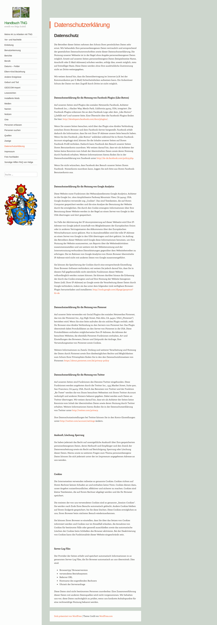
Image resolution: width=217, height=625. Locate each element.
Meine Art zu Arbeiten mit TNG (18, 34)
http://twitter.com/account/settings (77, 420)
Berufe (7, 61)
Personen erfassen (13, 125)
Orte (6, 119)
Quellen (8, 135)
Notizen (7, 114)
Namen (7, 109)
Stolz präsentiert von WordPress (68, 616)
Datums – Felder (12, 66)
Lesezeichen (10, 93)
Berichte (8, 55)
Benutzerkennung (12, 50)
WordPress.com (106, 616)
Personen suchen (12, 130)
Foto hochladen (11, 157)
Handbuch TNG (15, 23)
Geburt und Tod (11, 82)
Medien (7, 103)
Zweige (7, 141)
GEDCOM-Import (12, 87)
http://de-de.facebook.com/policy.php (115, 158)
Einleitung (9, 45)
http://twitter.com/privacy (85, 410)
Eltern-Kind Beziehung (14, 71)
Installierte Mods (12, 98)
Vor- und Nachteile (12, 39)
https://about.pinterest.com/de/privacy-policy (86, 360)
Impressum (9, 151)
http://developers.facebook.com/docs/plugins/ (85, 118)
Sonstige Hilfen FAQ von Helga (18, 162)
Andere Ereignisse (12, 77)
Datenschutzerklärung (14, 146)
